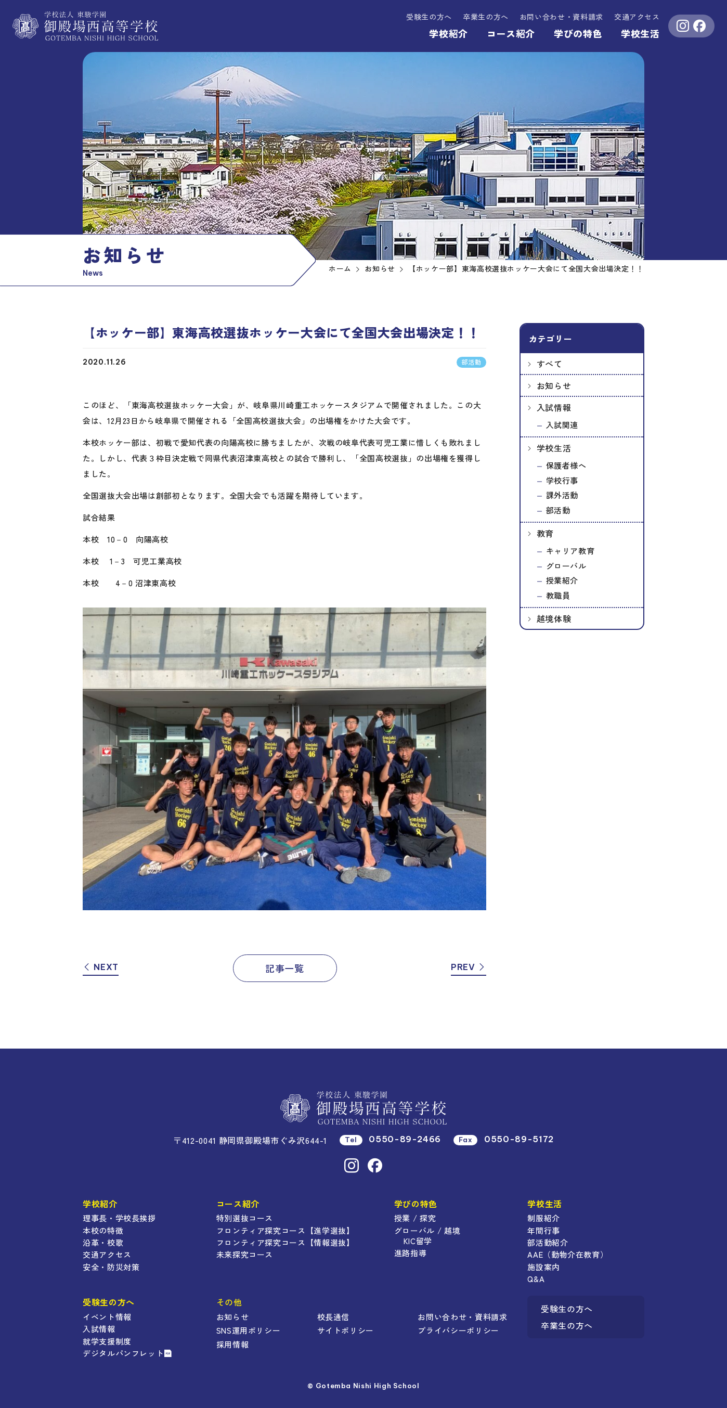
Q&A (535, 1278)
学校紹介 (448, 33)
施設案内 (543, 1266)
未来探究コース (244, 1254)
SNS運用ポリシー (248, 1330)
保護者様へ (566, 465)
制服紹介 (543, 1217)
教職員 (558, 595)
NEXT (101, 967)
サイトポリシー (345, 1330)
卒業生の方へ (486, 16)
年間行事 (543, 1230)
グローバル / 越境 (427, 1230)
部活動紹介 (547, 1242)
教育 (545, 533)
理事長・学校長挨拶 (119, 1217)
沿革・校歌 (103, 1242)
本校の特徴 (103, 1230)
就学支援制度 (107, 1341)
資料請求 (561, 16)
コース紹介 (511, 33)
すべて (550, 363)
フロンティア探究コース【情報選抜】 (285, 1242)
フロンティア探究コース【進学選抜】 (285, 1230)
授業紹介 (562, 580)
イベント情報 (107, 1316)
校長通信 (333, 1316)
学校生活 (640, 33)
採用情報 (232, 1344)
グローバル (566, 565)
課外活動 (562, 494)
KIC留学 (418, 1240)
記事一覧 (284, 968)
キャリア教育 (570, 550)
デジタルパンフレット (127, 1353)
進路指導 (410, 1252)
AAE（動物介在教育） (567, 1254)
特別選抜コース (244, 1217)
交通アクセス (637, 16)
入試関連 (562, 424)
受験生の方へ (429, 16)
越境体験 (554, 618)
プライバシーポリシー (458, 1330)
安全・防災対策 (111, 1266)
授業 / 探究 (415, 1217)
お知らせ (554, 385)
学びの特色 (578, 33)
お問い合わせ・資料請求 (462, 1316)
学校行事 (562, 480)
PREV (468, 967)
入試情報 (554, 407)
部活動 (558, 510)
